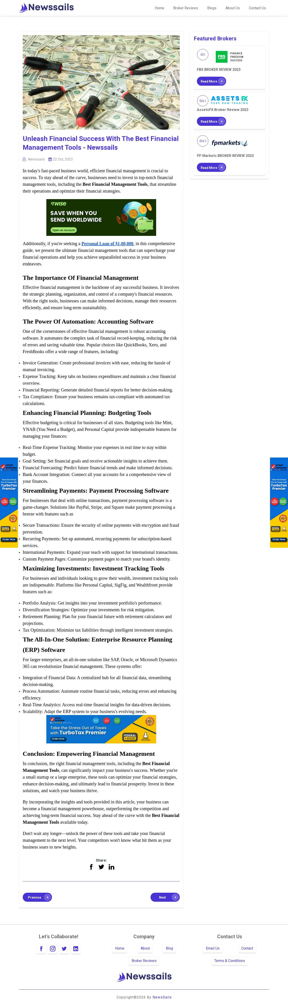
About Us (232, 8)
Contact (247, 948)
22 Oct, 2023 (63, 159)
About (145, 948)
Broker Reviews (185, 8)
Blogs (211, 8)
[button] (37, 897)
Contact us (257, 8)
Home (159, 8)
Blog (169, 948)
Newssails (36, 159)
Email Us (213, 948)
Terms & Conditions (229, 961)
